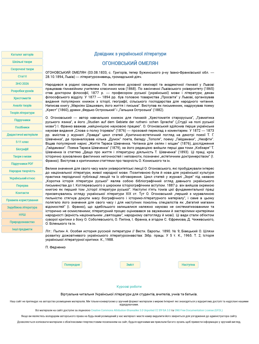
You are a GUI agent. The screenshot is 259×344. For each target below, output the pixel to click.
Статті (22, 76)
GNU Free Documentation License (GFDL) (199, 310)
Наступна (188, 264)
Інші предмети (22, 229)
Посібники (22, 127)
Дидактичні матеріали (22, 134)
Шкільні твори (22, 62)
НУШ (22, 214)
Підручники (22, 120)
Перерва (22, 185)
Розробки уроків (22, 91)
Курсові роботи (129, 286)
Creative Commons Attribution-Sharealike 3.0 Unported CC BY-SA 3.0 (130, 310)
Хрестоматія (22, 98)
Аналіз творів (22, 105)
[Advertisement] (129, 24)
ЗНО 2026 (22, 83)
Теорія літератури (22, 113)
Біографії (22, 149)
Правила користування (22, 200)
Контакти (22, 193)
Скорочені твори (22, 69)
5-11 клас (22, 142)
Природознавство (22, 222)
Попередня (72, 264)
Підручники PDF (22, 163)
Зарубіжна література (22, 207)
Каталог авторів (22, 54)
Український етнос (22, 178)
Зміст (130, 264)
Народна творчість (22, 171)
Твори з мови (22, 156)
